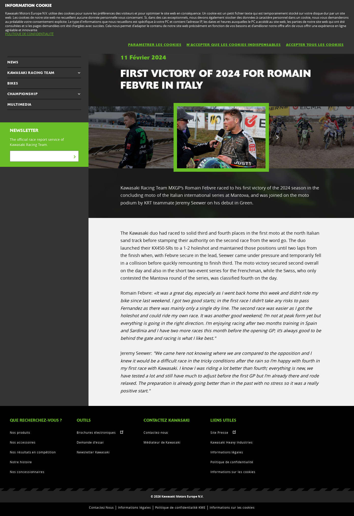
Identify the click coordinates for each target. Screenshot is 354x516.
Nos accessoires (23, 442)
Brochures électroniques (96, 432)
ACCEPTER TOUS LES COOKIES (315, 45)
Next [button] (277, 137)
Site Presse (219, 432)
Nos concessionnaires (27, 472)
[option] (221, 137)
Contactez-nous (156, 432)
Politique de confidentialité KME (180, 507)
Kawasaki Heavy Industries (231, 442)
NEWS (12, 62)
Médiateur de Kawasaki (162, 442)
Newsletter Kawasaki (93, 452)
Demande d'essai (90, 442)
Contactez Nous (101, 507)
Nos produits (20, 432)
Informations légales (226, 452)
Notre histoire (21, 462)
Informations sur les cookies (232, 472)
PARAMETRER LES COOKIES (154, 45)
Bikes (12, 83)
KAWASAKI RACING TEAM (30, 73)
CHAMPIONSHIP (22, 94)
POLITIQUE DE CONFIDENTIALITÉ (29, 34)
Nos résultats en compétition (33, 452)
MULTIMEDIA (19, 104)
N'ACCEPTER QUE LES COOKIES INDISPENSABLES (234, 45)
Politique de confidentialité (231, 462)
